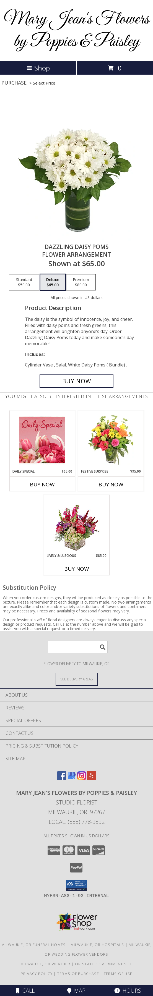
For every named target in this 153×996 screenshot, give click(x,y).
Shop (38, 67)
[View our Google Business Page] (71, 778)
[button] (76, 885)
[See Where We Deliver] (77, 679)
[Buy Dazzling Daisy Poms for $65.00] (76, 381)
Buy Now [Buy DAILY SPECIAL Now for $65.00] (42, 484)
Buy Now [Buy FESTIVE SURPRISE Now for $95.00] (110, 484)
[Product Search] (78, 647)
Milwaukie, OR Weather (45, 963)
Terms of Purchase (78, 973)
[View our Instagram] (81, 778)
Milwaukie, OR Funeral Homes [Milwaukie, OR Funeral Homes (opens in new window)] (33, 944)
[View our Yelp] (91, 778)
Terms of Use (118, 973)
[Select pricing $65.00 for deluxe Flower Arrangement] (52, 282)
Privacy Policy (37, 973)
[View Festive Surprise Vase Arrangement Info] (111, 440)
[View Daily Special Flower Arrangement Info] (42, 440)
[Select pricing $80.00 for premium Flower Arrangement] (80, 282)
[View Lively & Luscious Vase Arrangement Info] (76, 524)
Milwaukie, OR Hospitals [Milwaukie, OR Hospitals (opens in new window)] (97, 944)
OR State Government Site (104, 963)
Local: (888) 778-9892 (77, 821)
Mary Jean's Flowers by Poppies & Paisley (76, 30)
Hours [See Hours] (127, 990)
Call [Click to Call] (25, 990)
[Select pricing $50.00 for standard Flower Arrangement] (24, 282)
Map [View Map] (76, 990)
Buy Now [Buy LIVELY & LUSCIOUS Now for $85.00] (76, 568)
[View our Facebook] (61, 778)
